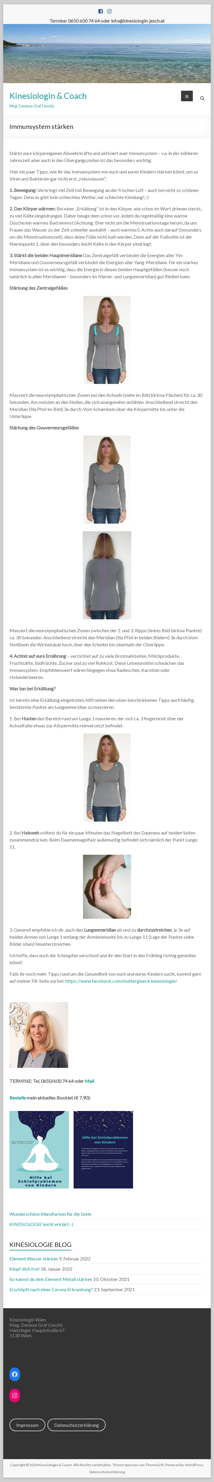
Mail (89, 1081)
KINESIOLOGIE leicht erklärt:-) (41, 1224)
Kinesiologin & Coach (48, 96)
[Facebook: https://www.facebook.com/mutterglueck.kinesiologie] (14, 1374)
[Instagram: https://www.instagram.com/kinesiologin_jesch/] (14, 1395)
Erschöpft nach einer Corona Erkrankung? (51, 1289)
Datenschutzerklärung (76, 1425)
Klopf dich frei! (24, 1269)
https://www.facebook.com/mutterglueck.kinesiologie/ (121, 981)
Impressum (27, 1425)
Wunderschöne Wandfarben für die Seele (50, 1214)
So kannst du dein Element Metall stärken (50, 1279)
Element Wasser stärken (33, 1258)
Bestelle (17, 1097)
